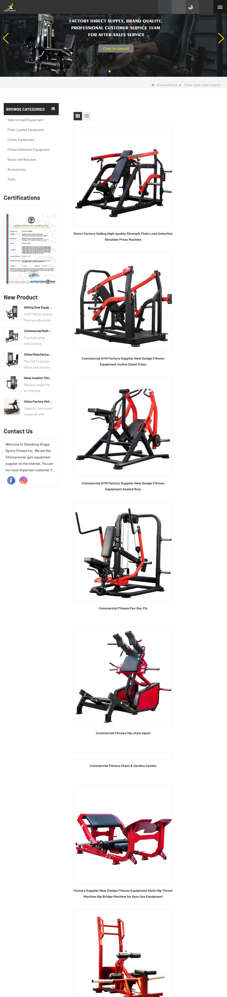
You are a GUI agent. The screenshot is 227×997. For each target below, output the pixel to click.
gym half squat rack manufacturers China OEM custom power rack (187, 635)
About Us (126, 812)
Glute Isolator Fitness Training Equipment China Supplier (38, 378)
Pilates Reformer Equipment (28, 149)
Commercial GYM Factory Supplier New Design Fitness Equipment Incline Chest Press (187, 210)
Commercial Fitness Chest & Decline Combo (187, 337)
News (122, 833)
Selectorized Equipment (25, 120)
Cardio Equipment (20, 139)
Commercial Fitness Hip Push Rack (109, 534)
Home (158, 85)
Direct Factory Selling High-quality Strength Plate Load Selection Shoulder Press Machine (109, 210)
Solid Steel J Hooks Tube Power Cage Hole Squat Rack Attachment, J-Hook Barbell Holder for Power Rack (110, 733)
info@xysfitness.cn (141, 903)
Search (173, 85)
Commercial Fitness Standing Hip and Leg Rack (187, 534)
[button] (110, 71)
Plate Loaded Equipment (25, 130)
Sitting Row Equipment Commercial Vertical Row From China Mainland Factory (38, 307)
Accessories (16, 169)
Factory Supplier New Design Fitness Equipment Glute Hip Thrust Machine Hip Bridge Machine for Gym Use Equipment (187, 439)
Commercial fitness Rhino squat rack (110, 632)
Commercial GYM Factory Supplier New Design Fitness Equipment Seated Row (109, 308)
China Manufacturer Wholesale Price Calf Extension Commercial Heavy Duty (38, 354)
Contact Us (127, 844)
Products (126, 822)
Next (145, 765)
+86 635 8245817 (138, 892)
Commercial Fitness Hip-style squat (110, 403)
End (157, 765)
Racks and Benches (21, 159)
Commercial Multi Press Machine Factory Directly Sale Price (38, 331)
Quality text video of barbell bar (119, 975)
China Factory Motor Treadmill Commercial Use (38, 401)
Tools (11, 179)
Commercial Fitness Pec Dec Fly (187, 305)
